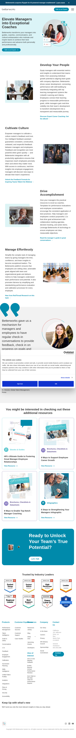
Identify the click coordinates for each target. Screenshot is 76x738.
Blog (28, 633)
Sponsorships (44, 647)
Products (6, 622)
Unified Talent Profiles (6, 675)
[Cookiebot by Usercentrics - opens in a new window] (65, 352)
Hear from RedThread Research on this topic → (19, 297)
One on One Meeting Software (31, 660)
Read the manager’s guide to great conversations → (53, 239)
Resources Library (30, 628)
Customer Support (18, 634)
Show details (65, 377)
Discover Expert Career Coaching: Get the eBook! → (54, 118)
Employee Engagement (6, 655)
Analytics (5, 680)
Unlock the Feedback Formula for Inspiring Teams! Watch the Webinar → (19, 181)
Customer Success (18, 628)
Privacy (42, 638)
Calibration (5, 660)
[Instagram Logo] (66, 723)
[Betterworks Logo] (8, 9)
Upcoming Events (30, 643)
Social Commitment (44, 652)
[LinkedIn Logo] (69, 723)
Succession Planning (5, 664)
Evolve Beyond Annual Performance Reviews (31, 669)
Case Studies (19, 638)
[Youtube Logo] (73, 723)
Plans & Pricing (4, 688)
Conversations (6, 644)
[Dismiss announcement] (68, 2)
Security (4, 693)
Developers (30, 647)
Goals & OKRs (4, 639)
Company (44, 622)
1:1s (3, 647)
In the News (43, 631)
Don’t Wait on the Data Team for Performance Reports (31, 679)
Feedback (5, 651)
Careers (42, 635)
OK (56, 384)
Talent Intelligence (5, 634)
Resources (31, 622)
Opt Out (20, 384)
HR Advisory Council (44, 643)
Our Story (43, 627)
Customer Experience (19, 622)
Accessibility (6, 696)
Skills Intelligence (5, 670)
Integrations (5, 684)
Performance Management (6, 628)
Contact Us (56, 623)
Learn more (60, 3)
